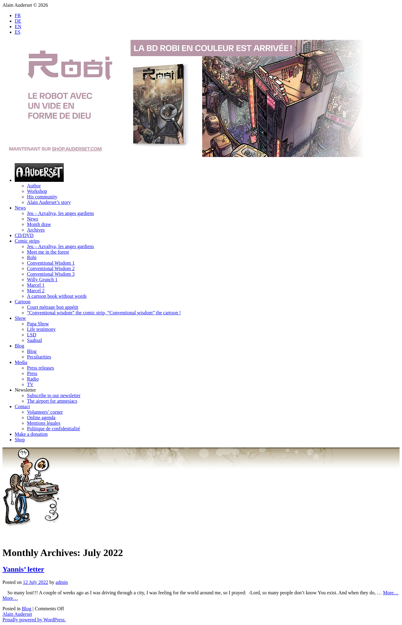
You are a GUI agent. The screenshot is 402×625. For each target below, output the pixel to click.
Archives (36, 229)
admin (61, 582)
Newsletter (25, 390)
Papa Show (38, 323)
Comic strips (27, 240)
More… (391, 592)
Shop (20, 439)
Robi (31, 257)
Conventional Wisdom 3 (51, 274)
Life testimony (41, 329)
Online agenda (41, 417)
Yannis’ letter (23, 569)
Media (21, 362)
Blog (19, 345)
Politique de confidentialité (53, 428)
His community (42, 196)
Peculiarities (39, 356)
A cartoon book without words (57, 296)
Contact (22, 406)
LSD (31, 334)
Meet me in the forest (48, 252)
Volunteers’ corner (45, 412)
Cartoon (23, 301)
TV (30, 384)
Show (20, 318)
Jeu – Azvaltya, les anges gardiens (60, 213)
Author (34, 185)
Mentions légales (43, 423)
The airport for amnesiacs (52, 401)
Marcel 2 (35, 290)
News (20, 207)
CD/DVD (24, 235)
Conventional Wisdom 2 (51, 268)
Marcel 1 (35, 285)
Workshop (37, 191)
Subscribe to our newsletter (54, 395)
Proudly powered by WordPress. (34, 619)
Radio (33, 379)
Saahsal (34, 340)
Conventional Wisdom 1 (51, 263)
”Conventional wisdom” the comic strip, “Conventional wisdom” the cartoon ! (104, 312)
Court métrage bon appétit (52, 307)
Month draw (39, 224)
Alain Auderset (17, 614)
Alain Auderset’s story (49, 202)
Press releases (40, 367)
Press (32, 373)
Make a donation (31, 434)
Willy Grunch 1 (42, 279)
